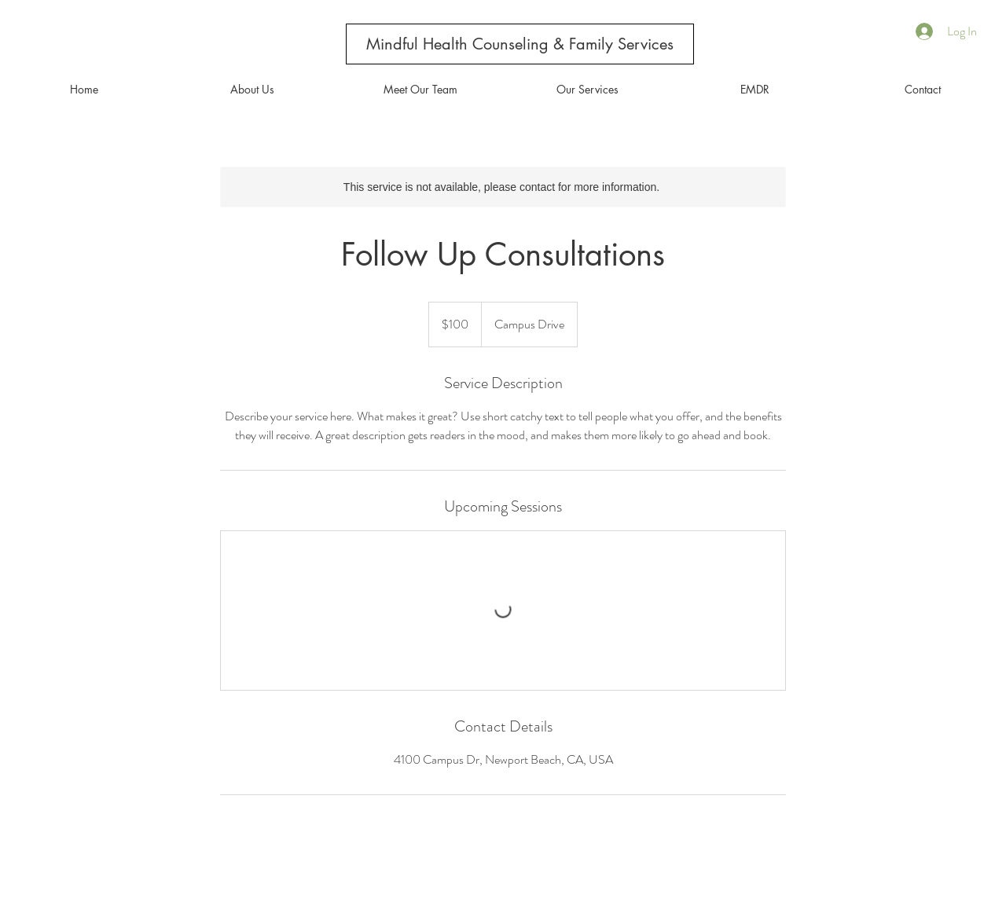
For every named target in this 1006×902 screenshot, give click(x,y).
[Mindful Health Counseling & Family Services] (520, 44)
